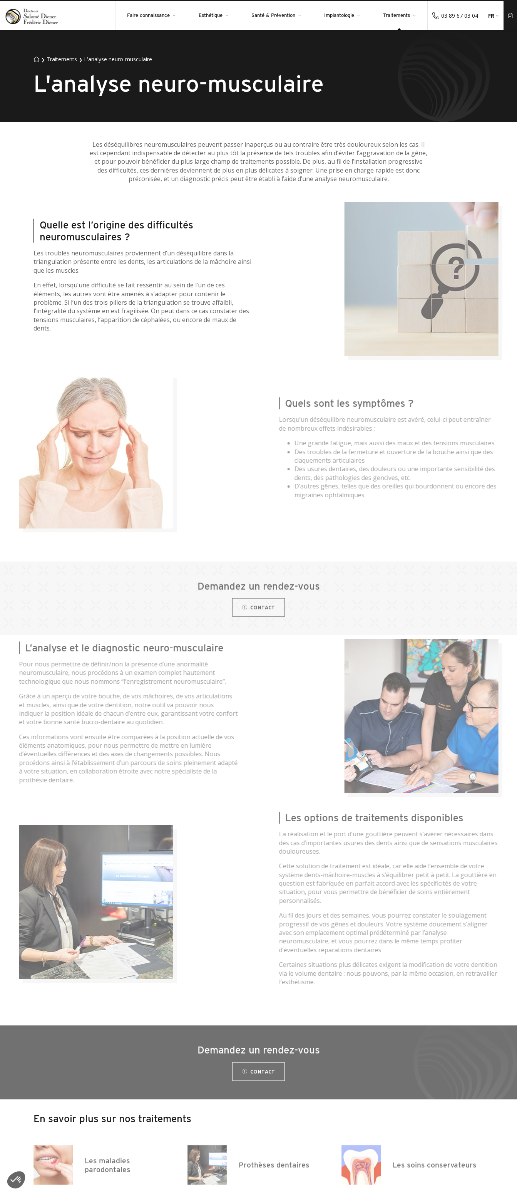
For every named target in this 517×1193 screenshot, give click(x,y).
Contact (258, 619)
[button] (16, 1180)
